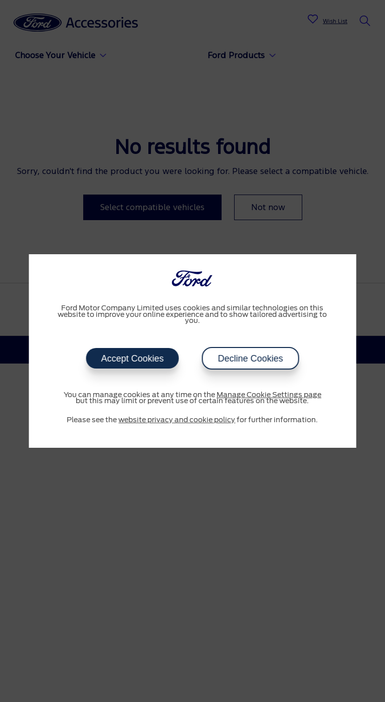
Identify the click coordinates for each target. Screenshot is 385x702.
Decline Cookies (250, 359)
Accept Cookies (132, 359)
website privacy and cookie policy (176, 420)
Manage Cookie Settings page (269, 395)
